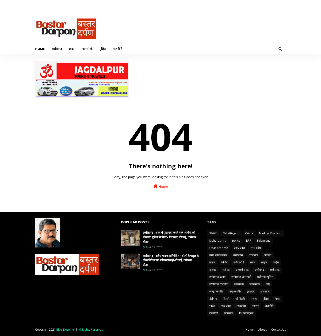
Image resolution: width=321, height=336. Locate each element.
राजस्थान (228, 313)
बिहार (277, 299)
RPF (248, 241)
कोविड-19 (238, 262)
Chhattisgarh (230, 233)
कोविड (224, 262)
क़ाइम (212, 262)
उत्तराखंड (253, 255)
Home (160, 186)
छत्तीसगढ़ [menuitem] (57, 49)
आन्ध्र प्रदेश (239, 248)
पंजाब (254, 299)
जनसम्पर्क (254, 284)
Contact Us (278, 330)
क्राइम (264, 262)
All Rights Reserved (90, 330)
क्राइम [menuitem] (72, 49)
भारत (212, 306)
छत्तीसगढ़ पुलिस (265, 277)
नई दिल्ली (240, 299)
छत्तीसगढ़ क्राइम (217, 277)
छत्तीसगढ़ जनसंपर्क (241, 277)
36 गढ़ (213, 233)
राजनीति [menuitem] (117, 49)
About (262, 330)
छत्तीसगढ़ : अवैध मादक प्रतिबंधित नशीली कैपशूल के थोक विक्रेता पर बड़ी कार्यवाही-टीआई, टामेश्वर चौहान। (171, 260)
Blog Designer (65, 330)
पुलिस (266, 299)
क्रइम (252, 262)
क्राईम (276, 262)
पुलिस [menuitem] (102, 49)
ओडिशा (267, 255)
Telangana (264, 241)
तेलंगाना (213, 299)
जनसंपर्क (239, 284)
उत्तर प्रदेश (256, 248)
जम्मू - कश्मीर (216, 291)
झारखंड (251, 291)
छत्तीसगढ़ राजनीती (218, 284)
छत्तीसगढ (259, 270)
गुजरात (213, 270)
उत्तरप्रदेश (238, 255)
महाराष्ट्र (255, 306)
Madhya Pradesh (270, 233)
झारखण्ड (265, 291)
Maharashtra (217, 241)
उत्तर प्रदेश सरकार (218, 255)
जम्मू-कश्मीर (235, 291)
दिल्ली (226, 299)
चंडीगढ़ (226, 270)
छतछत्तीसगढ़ (242, 270)
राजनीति (269, 306)
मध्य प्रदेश (226, 306)
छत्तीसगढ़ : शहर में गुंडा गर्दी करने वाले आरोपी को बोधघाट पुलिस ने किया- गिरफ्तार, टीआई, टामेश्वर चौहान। (169, 237)
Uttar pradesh (218, 248)
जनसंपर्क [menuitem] (87, 49)
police (236, 241)
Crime (249, 233)
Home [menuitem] (40, 49)
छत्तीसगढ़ (275, 270)
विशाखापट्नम (246, 313)
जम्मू (268, 284)
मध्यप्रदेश (241, 306)
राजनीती (213, 313)
